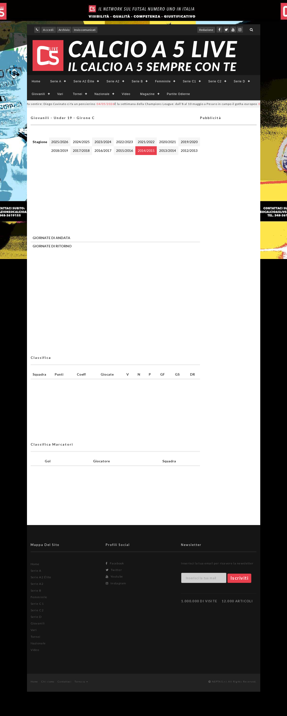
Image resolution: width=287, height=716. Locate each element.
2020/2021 (167, 142)
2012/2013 (189, 150)
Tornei (77, 94)
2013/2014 (167, 150)
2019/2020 (189, 142)
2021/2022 (146, 142)
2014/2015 (146, 150)
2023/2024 (103, 142)
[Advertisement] (115, 194)
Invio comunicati (85, 30)
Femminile (163, 81)
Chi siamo (47, 681)
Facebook (115, 563)
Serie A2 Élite (83, 81)
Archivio (64, 30)
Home (36, 81)
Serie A (55, 81)
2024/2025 (81, 142)
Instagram (116, 583)
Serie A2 (112, 81)
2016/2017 (103, 150)
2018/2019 (59, 150)
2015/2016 (124, 150)
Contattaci (64, 681)
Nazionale (102, 94)
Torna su (81, 681)
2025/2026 (59, 142)
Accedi (48, 30)
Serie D (239, 81)
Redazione (206, 30)
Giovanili (38, 94)
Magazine (147, 94)
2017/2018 (81, 150)
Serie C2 (215, 81)
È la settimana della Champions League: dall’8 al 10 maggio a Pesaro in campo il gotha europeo (181, 104)
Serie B (137, 81)
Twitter (114, 570)
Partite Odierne (178, 94)
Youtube (114, 576)
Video (126, 94)
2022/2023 (124, 142)
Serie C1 (189, 81)
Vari (60, 94)
